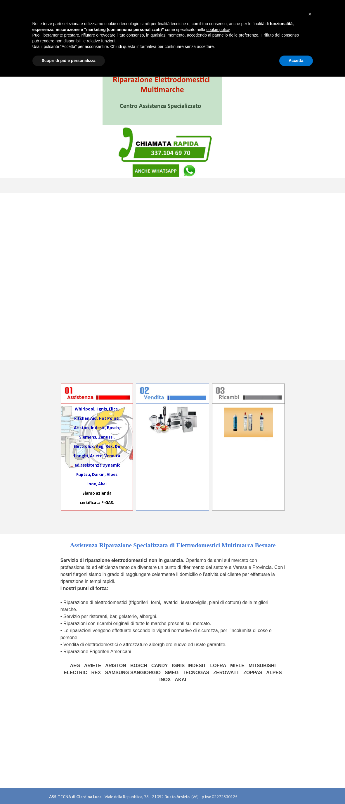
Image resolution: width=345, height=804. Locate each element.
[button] (310, 741)
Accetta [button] (296, 788)
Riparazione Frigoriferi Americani (97, 651)
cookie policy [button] (217, 757)
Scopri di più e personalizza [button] (69, 788)
